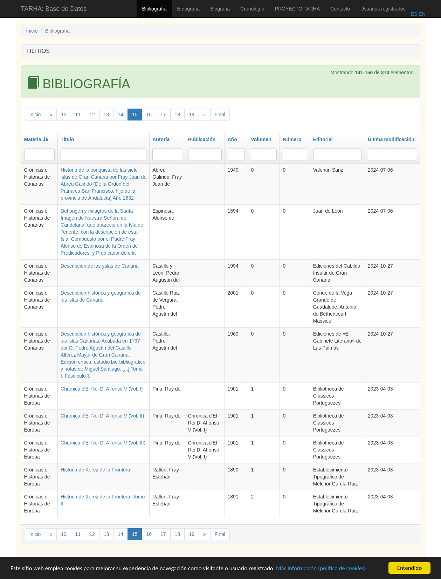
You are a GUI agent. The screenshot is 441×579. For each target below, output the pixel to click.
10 (64, 114)
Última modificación (391, 139)
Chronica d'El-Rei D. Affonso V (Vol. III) (103, 443)
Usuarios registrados (382, 9)
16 (149, 114)
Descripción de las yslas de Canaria (100, 266)
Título (67, 139)
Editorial (323, 139)
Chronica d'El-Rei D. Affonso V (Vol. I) (102, 389)
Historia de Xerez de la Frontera (95, 470)
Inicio (32, 31)
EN (421, 14)
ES (414, 14)
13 (106, 114)
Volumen (261, 139)
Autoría (161, 139)
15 (135, 114)
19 (191, 114)
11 (78, 114)
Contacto (340, 9)
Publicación (202, 139)
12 (92, 114)
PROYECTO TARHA (297, 9)
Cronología (252, 9)
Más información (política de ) (321, 569)
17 (163, 114)
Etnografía (188, 9)
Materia (36, 139)
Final (220, 114)
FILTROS (38, 51)
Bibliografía (154, 9)
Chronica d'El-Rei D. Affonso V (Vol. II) (102, 416)
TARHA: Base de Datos (54, 8)
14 (120, 114)
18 (177, 114)
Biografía (220, 9)
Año (232, 139)
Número (292, 139)
